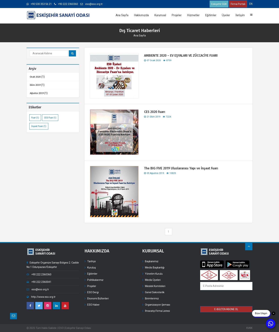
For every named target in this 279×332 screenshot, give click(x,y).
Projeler (177, 15)
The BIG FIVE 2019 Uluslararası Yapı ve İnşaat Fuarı (181, 168)
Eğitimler (210, 15)
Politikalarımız (95, 279)
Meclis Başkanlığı (154, 267)
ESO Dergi (93, 292)
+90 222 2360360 (66, 4)
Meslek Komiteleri (155, 286)
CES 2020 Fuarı (154, 112)
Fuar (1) (35, 117)
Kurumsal (160, 15)
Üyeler (226, 15)
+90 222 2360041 (39, 281)
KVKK (249, 328)
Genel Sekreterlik (154, 292)
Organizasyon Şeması (157, 304)
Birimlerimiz (152, 298)
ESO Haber (93, 304)
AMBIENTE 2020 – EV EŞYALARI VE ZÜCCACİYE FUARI (181, 56)
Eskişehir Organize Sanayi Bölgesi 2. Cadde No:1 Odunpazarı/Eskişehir (53, 264)
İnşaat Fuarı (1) (38, 126)
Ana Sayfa (122, 15)
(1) (37, 77)
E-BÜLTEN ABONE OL (226, 309)
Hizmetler (193, 15)
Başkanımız (151, 261)
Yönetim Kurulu (154, 273)
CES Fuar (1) (50, 117)
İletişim (240, 15)
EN (250, 3)
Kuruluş (91, 267)
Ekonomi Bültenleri (98, 298)
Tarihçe (91, 261)
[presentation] (226, 298)
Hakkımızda (141, 15)
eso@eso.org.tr (91, 4)
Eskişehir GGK (219, 4)
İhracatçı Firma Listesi (157, 310)
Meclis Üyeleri (153, 279)
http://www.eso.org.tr (41, 296)
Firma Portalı (238, 4)
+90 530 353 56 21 (39, 4)
